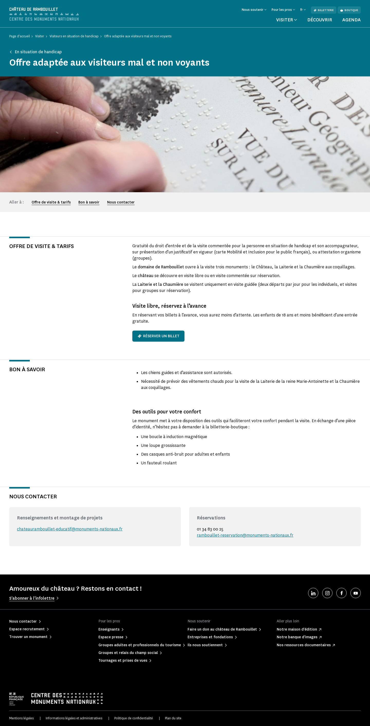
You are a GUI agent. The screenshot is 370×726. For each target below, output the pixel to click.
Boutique (349, 10)
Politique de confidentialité (133, 718)
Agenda (351, 20)
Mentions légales (21, 718)
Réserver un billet (158, 336)
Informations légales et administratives (74, 718)
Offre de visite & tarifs (51, 202)
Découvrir (319, 20)
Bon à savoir (88, 202)
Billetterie (323, 10)
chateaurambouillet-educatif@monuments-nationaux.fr (70, 529)
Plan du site (173, 718)
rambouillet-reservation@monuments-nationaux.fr (245, 535)
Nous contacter (121, 202)
